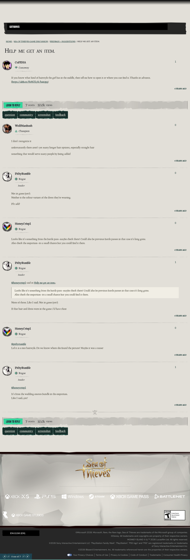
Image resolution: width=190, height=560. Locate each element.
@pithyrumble (18, 344)
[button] (87, 26)
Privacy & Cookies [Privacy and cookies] (119, 555)
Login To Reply (13, 105)
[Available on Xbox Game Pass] (129, 497)
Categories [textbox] (15, 27)
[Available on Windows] (72, 497)
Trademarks (155, 555)
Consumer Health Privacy (175, 555)
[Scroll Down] (23, 556)
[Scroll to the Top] (4, 556)
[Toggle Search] (14, 32)
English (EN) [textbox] (17, 533)
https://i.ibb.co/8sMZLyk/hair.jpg (30, 81)
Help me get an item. (44, 282)
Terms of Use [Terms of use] (102, 555)
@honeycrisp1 (18, 282)
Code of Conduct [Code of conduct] (138, 555)
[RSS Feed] (4, 41)
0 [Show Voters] (175, 125)
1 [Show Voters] (175, 61)
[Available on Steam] (97, 497)
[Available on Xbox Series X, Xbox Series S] (17, 497)
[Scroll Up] (8, 556)
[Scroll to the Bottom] (27, 556)
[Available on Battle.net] (169, 497)
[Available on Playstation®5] (45, 497)
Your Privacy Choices (83, 555)
